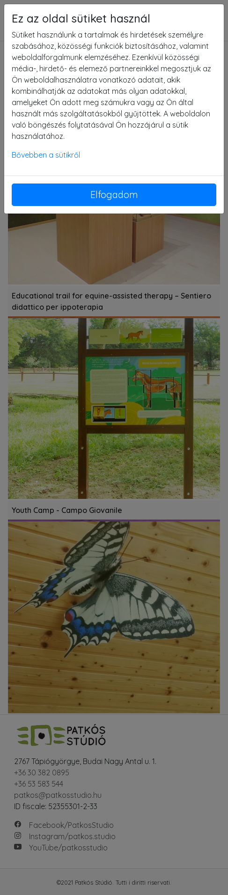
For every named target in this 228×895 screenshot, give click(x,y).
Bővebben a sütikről (46, 155)
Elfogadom (114, 194)
